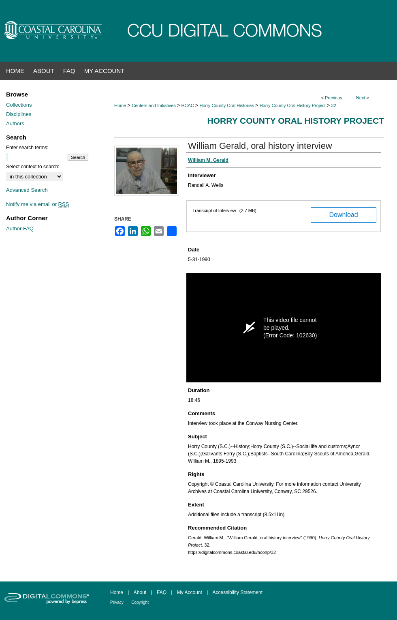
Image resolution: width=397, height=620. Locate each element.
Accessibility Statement (238, 592)
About (140, 592)
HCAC (187, 105)
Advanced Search (27, 190)
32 (333, 105)
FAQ (161, 592)
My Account (189, 592)
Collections (19, 105)
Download (343, 214)
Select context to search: (32, 166)
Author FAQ (20, 228)
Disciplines (18, 114)
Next (360, 97)
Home (120, 105)
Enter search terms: (27, 147)
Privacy (117, 602)
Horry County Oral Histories (226, 105)
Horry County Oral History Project (293, 105)
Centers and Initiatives (154, 105)
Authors (15, 123)
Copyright (140, 602)
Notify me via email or (37, 204)
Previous (333, 97)
